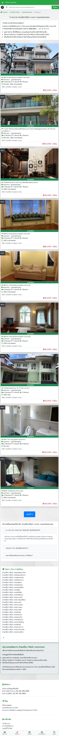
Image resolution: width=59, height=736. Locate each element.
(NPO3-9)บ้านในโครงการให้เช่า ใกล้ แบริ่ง (16, 77)
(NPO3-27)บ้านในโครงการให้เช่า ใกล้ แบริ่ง (16, 285)
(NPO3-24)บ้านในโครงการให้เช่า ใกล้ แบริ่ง (17, 337)
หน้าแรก (4, 12)
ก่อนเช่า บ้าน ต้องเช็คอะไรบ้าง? (17, 548)
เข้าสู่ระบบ (6, 723)
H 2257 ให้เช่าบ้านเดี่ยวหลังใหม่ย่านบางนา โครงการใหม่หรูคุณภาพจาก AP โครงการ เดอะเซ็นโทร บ (28, 130)
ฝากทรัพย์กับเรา (8, 726)
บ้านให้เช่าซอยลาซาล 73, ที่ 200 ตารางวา (16, 388)
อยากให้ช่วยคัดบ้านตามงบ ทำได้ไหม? (19, 555)
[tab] (3, 638)
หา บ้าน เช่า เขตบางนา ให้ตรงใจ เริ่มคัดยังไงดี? (23, 530)
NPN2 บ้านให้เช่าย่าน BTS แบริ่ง (13, 491)
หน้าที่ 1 (29, 514)
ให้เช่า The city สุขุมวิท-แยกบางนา (14, 439)
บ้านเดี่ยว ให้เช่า (14, 12)
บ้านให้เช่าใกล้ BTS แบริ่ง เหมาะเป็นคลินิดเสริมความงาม (20, 182)
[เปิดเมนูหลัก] (2, 2)
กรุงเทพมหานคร (27, 12)
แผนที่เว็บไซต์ (7, 728)
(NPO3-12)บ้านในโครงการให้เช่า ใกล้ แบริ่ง (16, 234)
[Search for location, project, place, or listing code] (28, 7)
